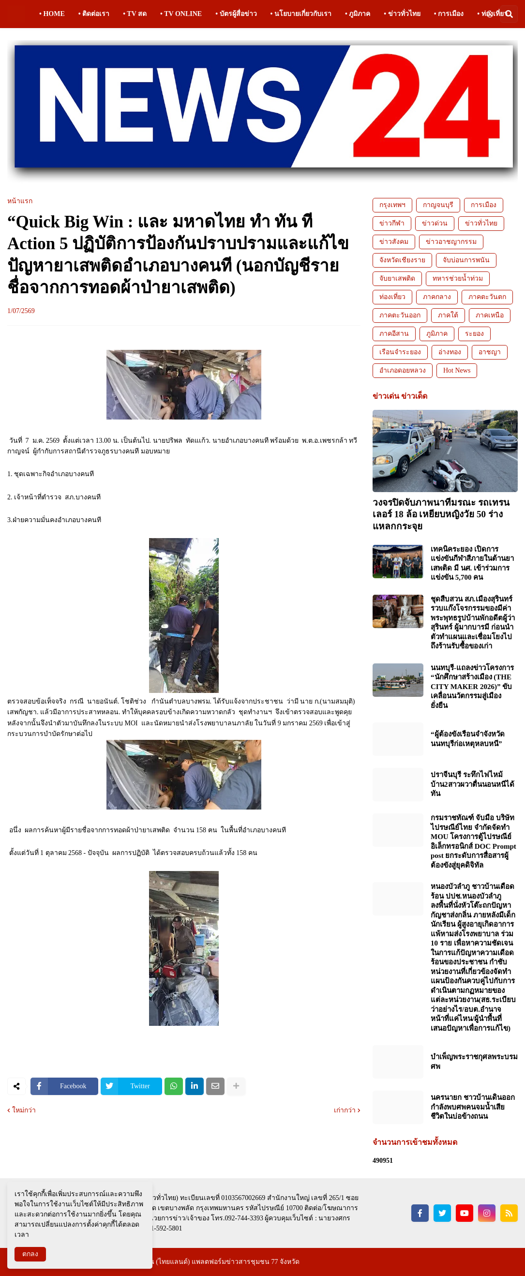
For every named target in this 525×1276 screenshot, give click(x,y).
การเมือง (483, 205)
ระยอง (474, 333)
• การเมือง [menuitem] (449, 13)
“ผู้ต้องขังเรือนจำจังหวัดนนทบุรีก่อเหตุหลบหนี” (468, 739)
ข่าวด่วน (435, 223)
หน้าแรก (19, 201)
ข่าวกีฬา (392, 223)
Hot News (456, 370)
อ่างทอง (449, 352)
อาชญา (490, 352)
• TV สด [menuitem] (135, 13)
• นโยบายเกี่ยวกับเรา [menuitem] (300, 13)
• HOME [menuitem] (52, 13)
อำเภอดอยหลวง (402, 370)
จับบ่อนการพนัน (466, 260)
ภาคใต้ (448, 315)
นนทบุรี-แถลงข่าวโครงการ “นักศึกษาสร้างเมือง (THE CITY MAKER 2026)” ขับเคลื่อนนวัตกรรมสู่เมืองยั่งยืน (472, 686)
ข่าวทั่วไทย (481, 223)
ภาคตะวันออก (399, 315)
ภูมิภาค (437, 333)
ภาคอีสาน (394, 333)
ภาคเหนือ (490, 315)
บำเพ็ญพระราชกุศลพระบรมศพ (474, 1061)
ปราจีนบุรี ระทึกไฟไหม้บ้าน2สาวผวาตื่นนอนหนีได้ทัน (472, 784)
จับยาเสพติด (397, 278)
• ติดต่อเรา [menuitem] (93, 13)
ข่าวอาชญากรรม (451, 241)
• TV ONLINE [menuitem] (181, 13)
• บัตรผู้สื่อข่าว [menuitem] (235, 13)
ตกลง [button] (30, 1254)
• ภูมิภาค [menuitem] (357, 13)
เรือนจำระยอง (400, 352)
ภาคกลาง (437, 296)
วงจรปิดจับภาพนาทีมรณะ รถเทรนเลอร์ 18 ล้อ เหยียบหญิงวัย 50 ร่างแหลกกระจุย (441, 514)
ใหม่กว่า (24, 1110)
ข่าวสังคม (393, 241)
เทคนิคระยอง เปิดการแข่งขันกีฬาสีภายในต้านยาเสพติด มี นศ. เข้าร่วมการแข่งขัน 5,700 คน (472, 563)
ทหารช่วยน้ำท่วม (458, 278)
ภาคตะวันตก (487, 296)
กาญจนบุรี (438, 205)
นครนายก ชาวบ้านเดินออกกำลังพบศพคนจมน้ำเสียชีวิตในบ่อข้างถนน (473, 1107)
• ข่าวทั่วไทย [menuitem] (402, 13)
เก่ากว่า (345, 1110)
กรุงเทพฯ (392, 205)
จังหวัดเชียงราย (402, 260)
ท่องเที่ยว (392, 296)
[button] (489, 14)
